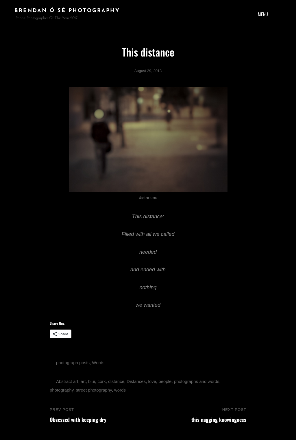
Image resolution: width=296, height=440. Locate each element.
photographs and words (196, 381)
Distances (136, 381)
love (152, 381)
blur (91, 381)
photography (61, 390)
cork (101, 381)
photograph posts (73, 362)
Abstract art (67, 381)
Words (98, 362)
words (120, 390)
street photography (94, 390)
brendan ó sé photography (67, 11)
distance (116, 381)
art (83, 381)
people (164, 381)
